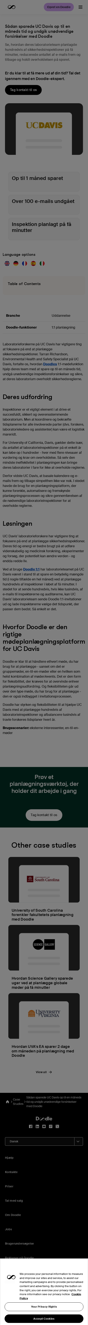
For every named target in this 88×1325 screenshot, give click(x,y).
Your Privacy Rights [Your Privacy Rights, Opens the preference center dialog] (44, 1311)
